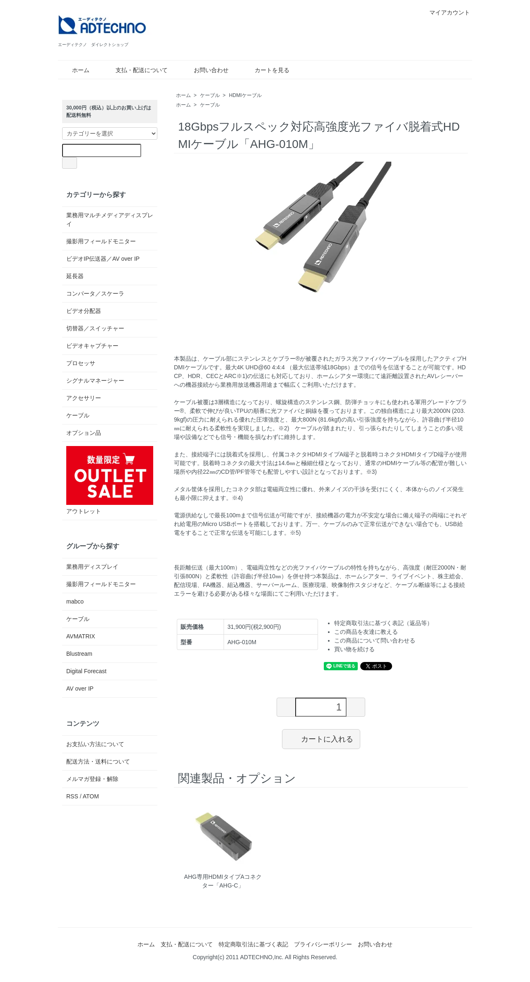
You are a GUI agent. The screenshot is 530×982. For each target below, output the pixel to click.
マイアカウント (445, 12)
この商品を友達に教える (366, 631)
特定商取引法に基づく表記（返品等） (383, 623)
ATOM (91, 796)
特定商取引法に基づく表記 (253, 944)
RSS (72, 796)
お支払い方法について (95, 744)
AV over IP (80, 688)
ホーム (74, 70)
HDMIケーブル (245, 95)
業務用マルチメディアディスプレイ (109, 219)
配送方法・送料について (98, 761)
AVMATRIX (80, 636)
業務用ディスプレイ (92, 566)
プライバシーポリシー (323, 944)
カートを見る (266, 70)
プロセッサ (80, 363)
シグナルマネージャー (95, 380)
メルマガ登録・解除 (92, 779)
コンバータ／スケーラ (95, 293)
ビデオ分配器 (83, 311)
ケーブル (210, 95)
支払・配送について (136, 70)
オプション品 (83, 432)
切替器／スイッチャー (95, 328)
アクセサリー (83, 398)
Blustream (79, 653)
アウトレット (109, 480)
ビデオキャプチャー (92, 345)
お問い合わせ (205, 70)
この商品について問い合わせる (374, 640)
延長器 (75, 276)
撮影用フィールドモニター (101, 241)
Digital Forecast (86, 671)
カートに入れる (321, 739)
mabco (75, 601)
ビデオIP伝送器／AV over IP (103, 258)
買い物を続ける (354, 649)
